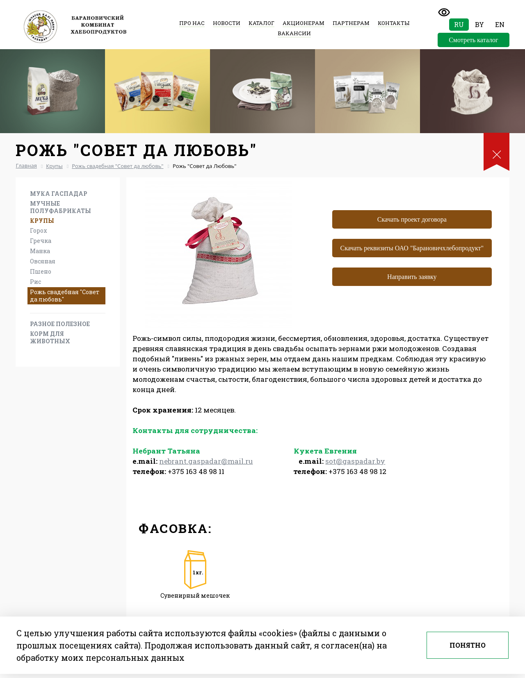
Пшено (40, 271)
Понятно (468, 645)
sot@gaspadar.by (355, 461)
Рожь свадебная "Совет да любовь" (64, 295)
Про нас (192, 23)
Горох (38, 230)
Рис (35, 282)
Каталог (261, 23)
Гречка (40, 241)
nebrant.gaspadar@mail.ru (206, 461)
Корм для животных (50, 337)
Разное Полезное (60, 324)
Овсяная (42, 261)
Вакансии (294, 33)
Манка (40, 251)
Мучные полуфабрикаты (60, 207)
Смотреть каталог (473, 39)
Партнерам (351, 23)
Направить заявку (411, 276)
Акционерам (303, 23)
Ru (459, 24)
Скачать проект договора (412, 219)
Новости (226, 23)
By (479, 24)
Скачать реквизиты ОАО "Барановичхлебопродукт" (412, 248)
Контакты (393, 23)
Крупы (42, 220)
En (499, 24)
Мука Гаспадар (58, 193)
